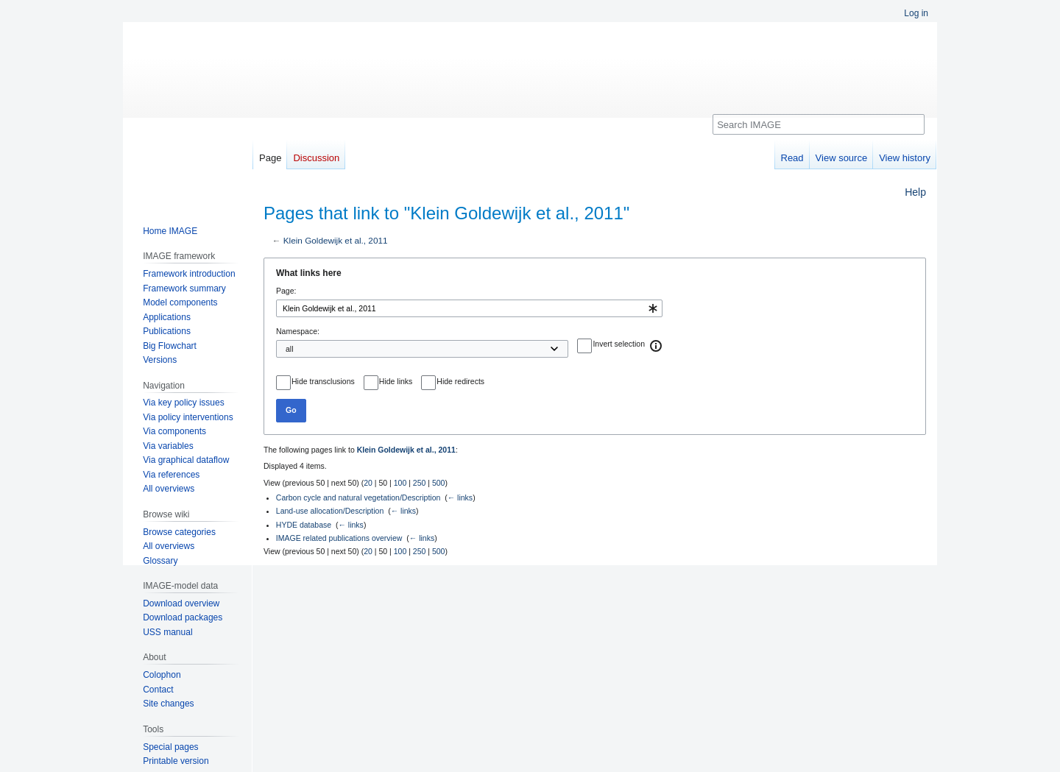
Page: (286, 290)
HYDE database (303, 524)
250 (419, 482)
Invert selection (619, 343)
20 (368, 482)
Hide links (396, 381)
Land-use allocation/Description (330, 510)
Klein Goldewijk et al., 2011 (335, 240)
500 (438, 482)
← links (460, 497)
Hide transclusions (323, 381)
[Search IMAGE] (819, 124)
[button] (656, 346)
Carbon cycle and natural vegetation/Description (358, 497)
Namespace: (297, 331)
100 (400, 482)
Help (915, 192)
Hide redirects (460, 381)
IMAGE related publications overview (339, 538)
